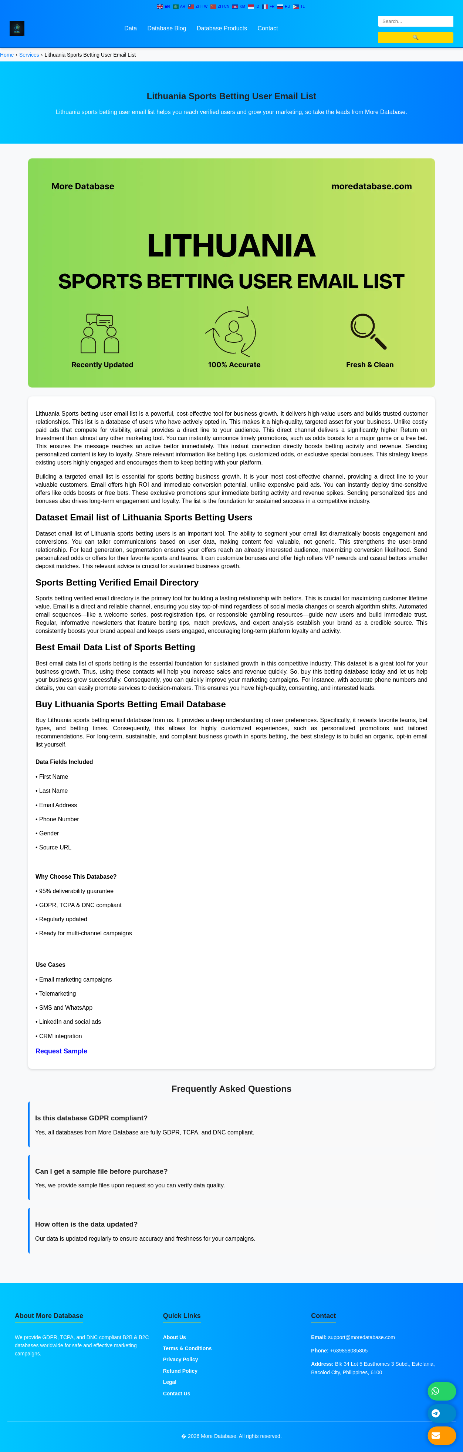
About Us (174, 1337)
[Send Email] (442, 1435)
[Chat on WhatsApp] (442, 1391)
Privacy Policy (180, 1359)
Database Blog (167, 28)
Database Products (222, 28)
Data (130, 28)
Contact (268, 28)
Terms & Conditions (187, 1348)
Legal (170, 1382)
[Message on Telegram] (442, 1413)
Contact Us (176, 1393)
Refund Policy (180, 1371)
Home (7, 55)
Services (29, 55)
